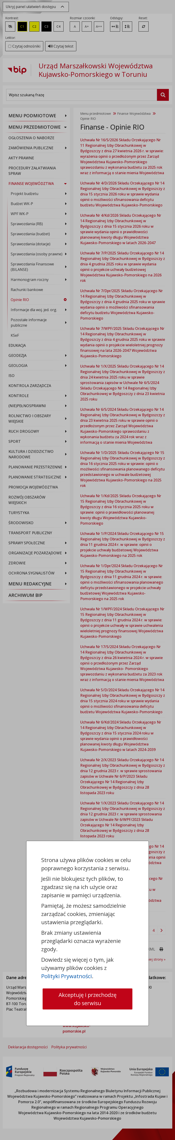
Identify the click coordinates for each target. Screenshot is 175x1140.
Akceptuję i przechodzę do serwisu (87, 999)
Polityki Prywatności (66, 976)
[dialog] (87, 570)
